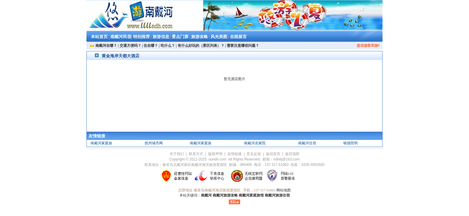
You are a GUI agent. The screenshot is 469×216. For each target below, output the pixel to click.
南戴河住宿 (307, 143)
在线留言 (238, 36)
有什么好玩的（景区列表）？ (201, 46)
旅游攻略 (199, 36)
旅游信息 (161, 36)
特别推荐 (141, 36)
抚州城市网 (154, 143)
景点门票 (180, 36)
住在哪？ (151, 46)
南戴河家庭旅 (101, 143)
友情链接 (234, 154)
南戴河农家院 (255, 143)
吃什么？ (168, 46)
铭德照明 (350, 143)
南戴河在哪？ (106, 46)
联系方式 (196, 154)
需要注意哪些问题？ (243, 46)
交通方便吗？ (130, 46)
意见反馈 (253, 154)
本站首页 (99, 36)
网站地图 (283, 190)
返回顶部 (292, 154)
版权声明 (215, 154)
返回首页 (273, 154)
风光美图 (219, 36)
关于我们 (177, 154)
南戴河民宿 (120, 36)
